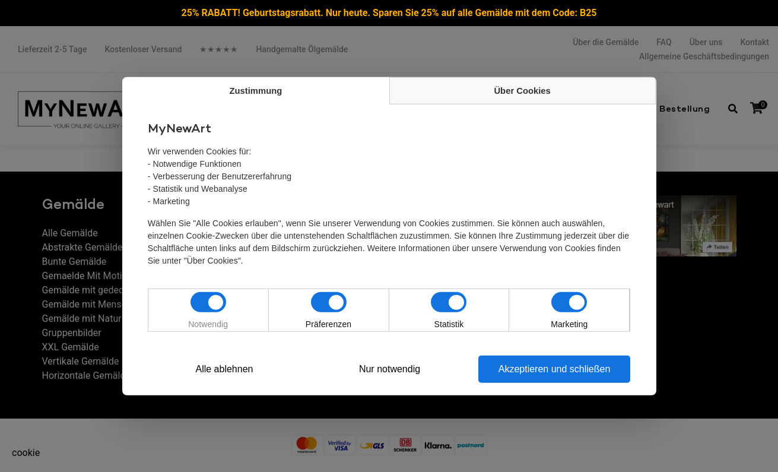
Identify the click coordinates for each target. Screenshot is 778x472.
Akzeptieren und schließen (554, 369)
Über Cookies (522, 90)
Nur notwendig (389, 369)
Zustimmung (255, 90)
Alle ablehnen (224, 369)
